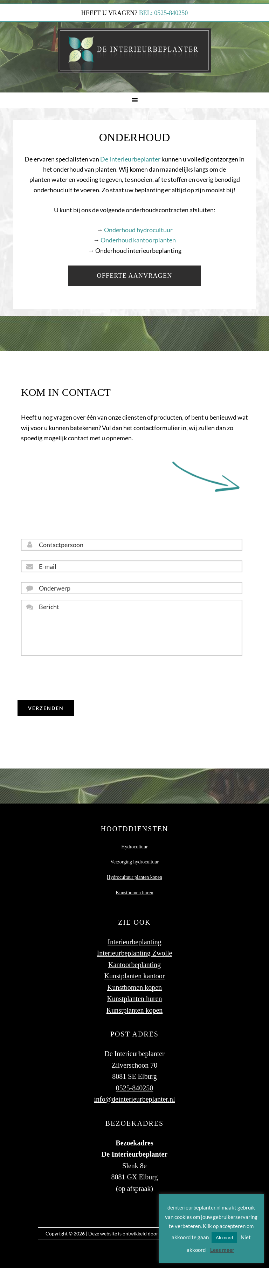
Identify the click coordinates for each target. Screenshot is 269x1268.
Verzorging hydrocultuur (134, 861)
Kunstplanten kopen (134, 1010)
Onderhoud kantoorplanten (138, 240)
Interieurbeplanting (134, 942)
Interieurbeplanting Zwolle (134, 953)
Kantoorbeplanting (134, 965)
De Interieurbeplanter (130, 159)
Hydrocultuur (134, 846)
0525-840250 (134, 1088)
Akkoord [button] (224, 1237)
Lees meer (222, 1250)
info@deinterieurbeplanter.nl (134, 1099)
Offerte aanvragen (134, 275)
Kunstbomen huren (134, 892)
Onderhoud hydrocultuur (138, 230)
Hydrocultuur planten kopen (134, 877)
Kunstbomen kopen (134, 987)
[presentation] (74, 677)
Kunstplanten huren (134, 998)
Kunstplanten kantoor (134, 976)
